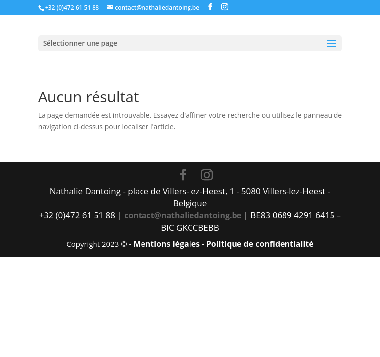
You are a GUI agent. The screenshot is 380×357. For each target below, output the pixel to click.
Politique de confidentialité (260, 243)
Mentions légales (166, 243)
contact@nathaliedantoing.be (182, 215)
